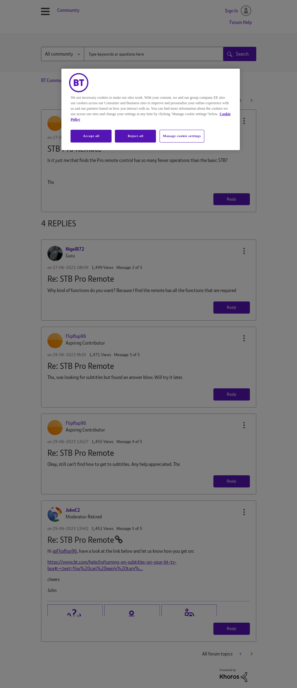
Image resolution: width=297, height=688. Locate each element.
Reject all (135, 136)
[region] (150, 109)
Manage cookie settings (182, 136)
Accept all (91, 136)
